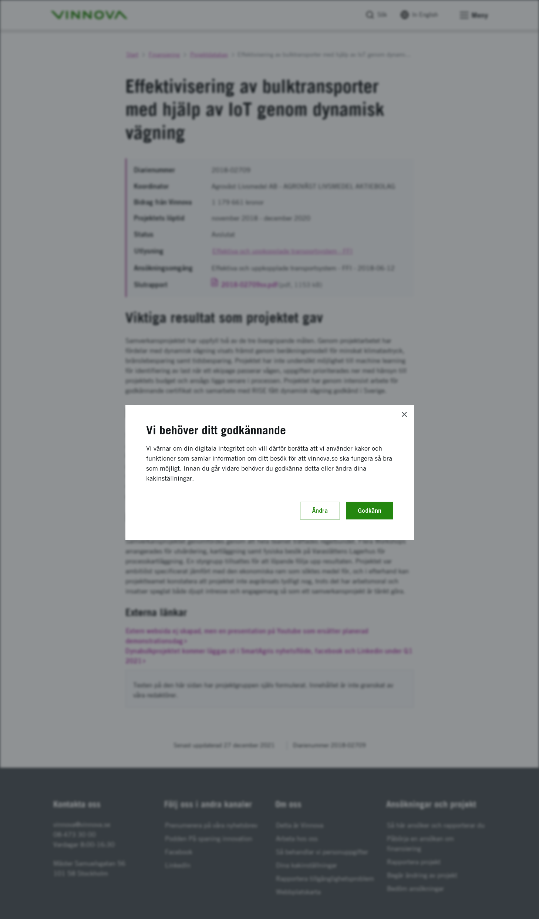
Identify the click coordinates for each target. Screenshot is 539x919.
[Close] (404, 414)
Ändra (320, 510)
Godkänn (369, 510)
